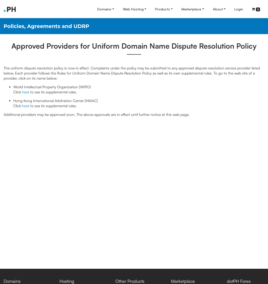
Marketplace (191, 9)
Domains (104, 9)
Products (162, 9)
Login (238, 9)
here (25, 92)
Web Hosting (133, 9)
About (218, 9)
